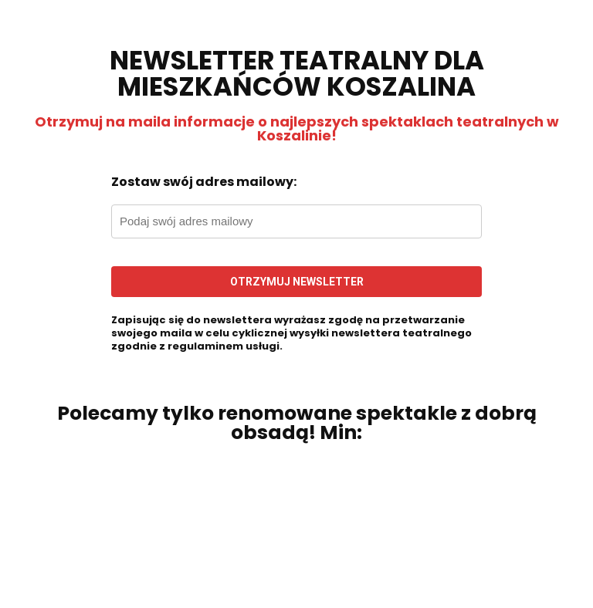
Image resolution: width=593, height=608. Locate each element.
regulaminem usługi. (225, 346)
